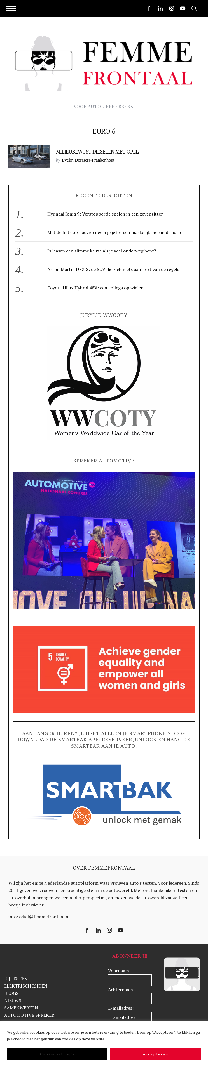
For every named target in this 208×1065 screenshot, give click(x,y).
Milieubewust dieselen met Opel (97, 151)
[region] (104, 1043)
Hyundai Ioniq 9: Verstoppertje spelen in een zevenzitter (105, 214)
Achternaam (120, 989)
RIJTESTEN (15, 979)
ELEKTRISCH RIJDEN (25, 986)
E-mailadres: (121, 1008)
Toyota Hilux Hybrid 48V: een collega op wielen (95, 288)
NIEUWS (12, 1000)
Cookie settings (57, 1054)
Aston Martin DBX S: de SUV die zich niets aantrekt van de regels (113, 269)
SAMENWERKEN (21, 1008)
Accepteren (155, 1054)
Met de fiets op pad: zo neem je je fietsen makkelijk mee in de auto (114, 232)
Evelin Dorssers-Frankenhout (88, 160)
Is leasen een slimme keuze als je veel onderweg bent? (101, 251)
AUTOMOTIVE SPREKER (29, 1015)
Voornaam (118, 971)
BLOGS (11, 993)
